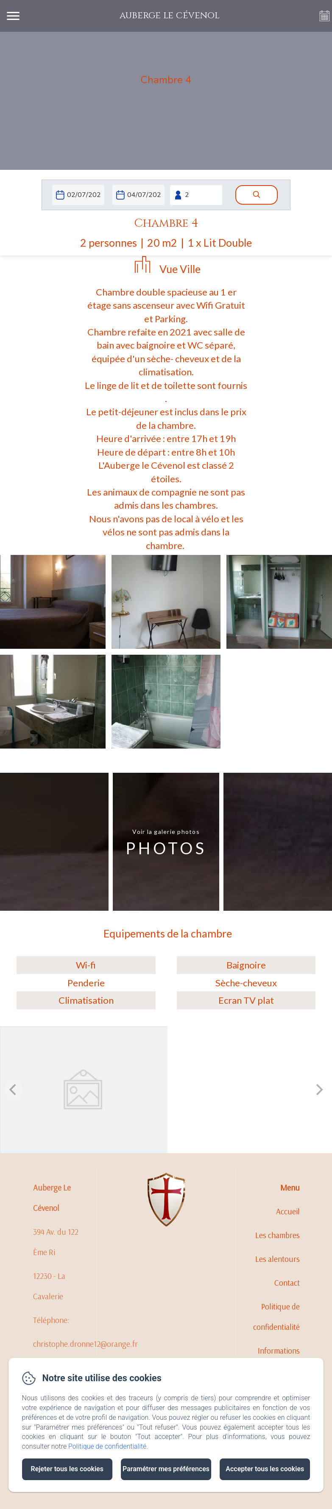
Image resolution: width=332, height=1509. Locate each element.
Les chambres (277, 1235)
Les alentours (277, 1259)
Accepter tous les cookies (265, 1469)
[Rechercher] (256, 195)
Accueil (288, 1211)
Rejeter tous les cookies (67, 1469)
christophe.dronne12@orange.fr (85, 1344)
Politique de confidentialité (276, 1316)
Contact (287, 1283)
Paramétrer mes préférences (166, 1469)
